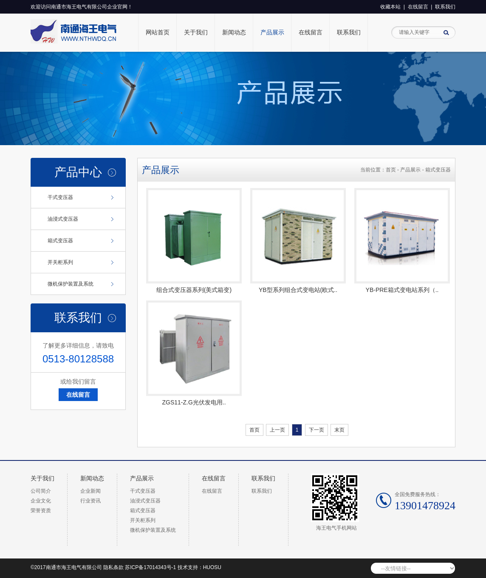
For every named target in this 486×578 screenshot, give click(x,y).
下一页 (316, 430)
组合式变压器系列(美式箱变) (194, 289)
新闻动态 (234, 32)
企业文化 (41, 501)
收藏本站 (390, 7)
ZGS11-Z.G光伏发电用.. (194, 402)
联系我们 (445, 7)
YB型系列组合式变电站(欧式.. (298, 289)
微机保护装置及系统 (70, 284)
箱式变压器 (60, 241)
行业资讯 (90, 501)
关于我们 (196, 32)
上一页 (277, 430)
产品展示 (272, 32)
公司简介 (41, 491)
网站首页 (158, 32)
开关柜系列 (60, 262)
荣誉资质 (41, 510)
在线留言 (418, 7)
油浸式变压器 (63, 219)
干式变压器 (60, 197)
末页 (339, 430)
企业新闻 (90, 491)
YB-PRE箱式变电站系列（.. (402, 289)
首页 (391, 170)
